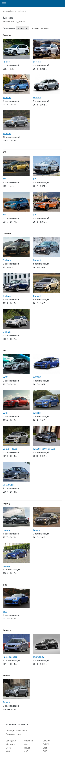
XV (4, 152)
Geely (8, 748)
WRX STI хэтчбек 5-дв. (44, 449)
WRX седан (8, 484)
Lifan (45, 748)
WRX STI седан (10, 449)
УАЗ (8, 751)
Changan (28, 741)
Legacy (6, 503)
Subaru (21, 11)
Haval (27, 748)
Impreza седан (10, 657)
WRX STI (37, 377)
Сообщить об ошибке (16, 730)
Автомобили (8, 11)
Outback (7, 233)
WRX (5, 350)
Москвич (10, 744)
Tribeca (6, 675)
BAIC (45, 751)
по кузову (35, 28)
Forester (7, 35)
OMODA (46, 741)
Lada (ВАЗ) (11, 741)
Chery (27, 744)
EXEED (46, 744)
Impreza (7, 630)
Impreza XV (38, 657)
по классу (45, 28)
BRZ (5, 584)
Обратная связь (14, 734)
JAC (26, 751)
